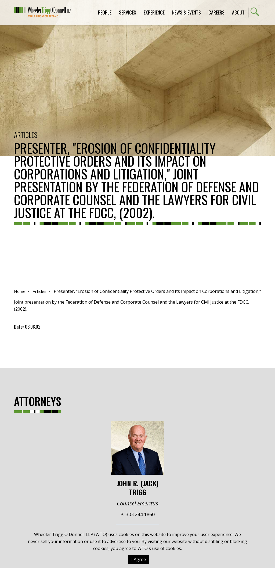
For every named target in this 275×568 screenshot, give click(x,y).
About (238, 12)
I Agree (138, 559)
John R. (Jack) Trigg (137, 459)
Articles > (41, 291)
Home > (21, 291)
